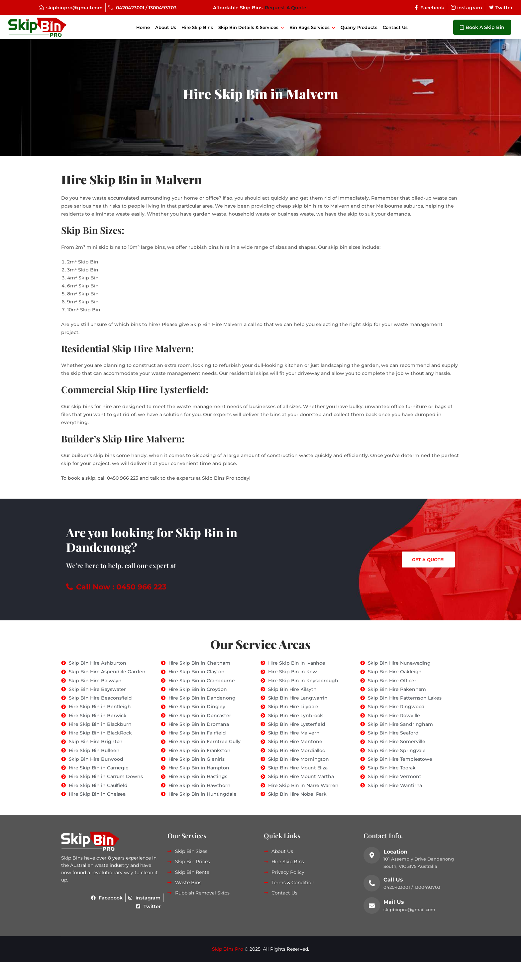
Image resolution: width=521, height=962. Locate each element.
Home (143, 27)
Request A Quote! (286, 8)
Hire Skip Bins (197, 27)
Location (395, 852)
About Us (165, 27)
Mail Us (393, 902)
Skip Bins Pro (227, 949)
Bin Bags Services (309, 27)
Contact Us (395, 27)
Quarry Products (359, 27)
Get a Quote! (428, 559)
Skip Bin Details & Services (248, 27)
